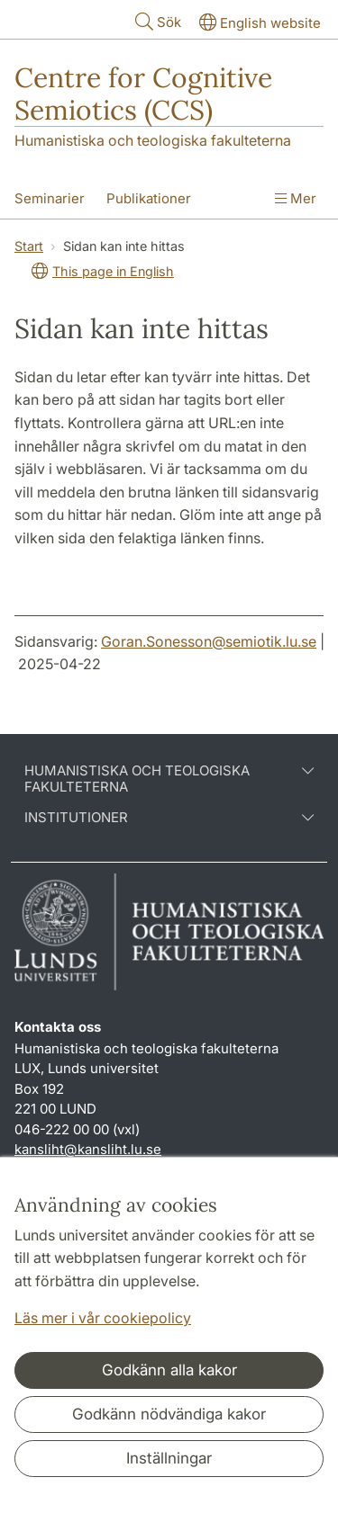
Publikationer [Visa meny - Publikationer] (148, 198)
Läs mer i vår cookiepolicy (102, 1318)
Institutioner (169, 818)
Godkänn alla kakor (169, 1370)
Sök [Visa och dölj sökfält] (156, 21)
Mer (295, 198)
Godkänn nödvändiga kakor (169, 1414)
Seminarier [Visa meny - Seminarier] (49, 198)
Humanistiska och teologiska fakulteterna (152, 140)
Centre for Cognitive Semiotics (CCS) (143, 93)
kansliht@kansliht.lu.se (87, 1149)
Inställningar (169, 1458)
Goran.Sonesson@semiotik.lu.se (208, 641)
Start (28, 246)
